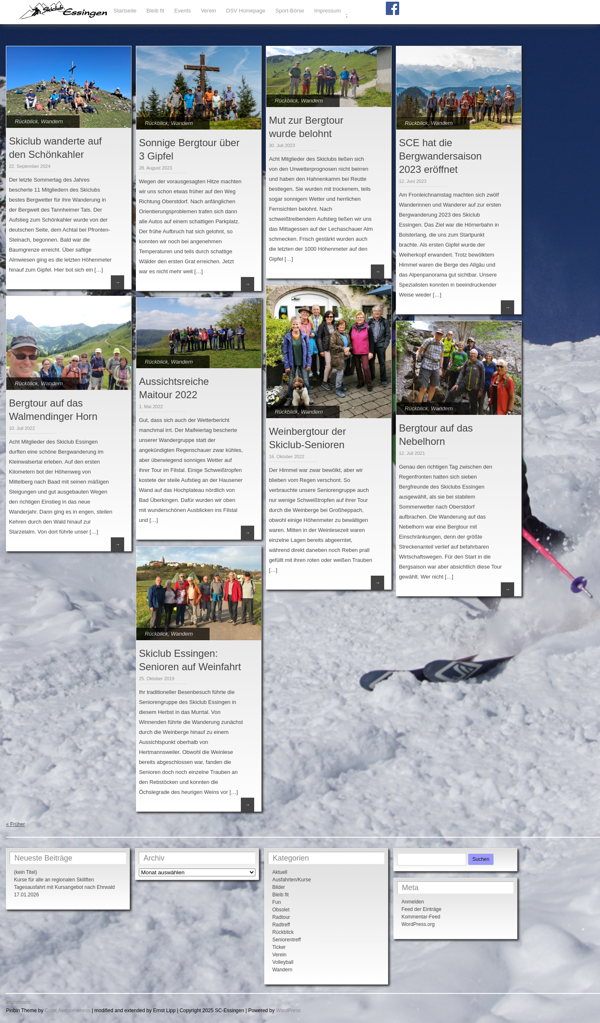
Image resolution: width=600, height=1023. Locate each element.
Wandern (52, 121)
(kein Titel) (25, 872)
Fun (276, 902)
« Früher (15, 824)
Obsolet (280, 910)
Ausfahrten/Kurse (291, 880)
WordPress (288, 1010)
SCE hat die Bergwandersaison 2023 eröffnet (440, 156)
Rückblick (26, 121)
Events (182, 10)
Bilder (278, 887)
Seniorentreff (286, 940)
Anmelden (412, 902)
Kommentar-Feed (420, 917)
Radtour (281, 917)
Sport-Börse (289, 10)
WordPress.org (418, 924)
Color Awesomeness (67, 1010)
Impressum (327, 10)
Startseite (125, 10)
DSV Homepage (245, 10)
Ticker (278, 947)
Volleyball (282, 962)
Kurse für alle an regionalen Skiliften (54, 880)
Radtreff (281, 925)
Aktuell (279, 872)
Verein (208, 10)
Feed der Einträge (421, 909)
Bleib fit (156, 10)
